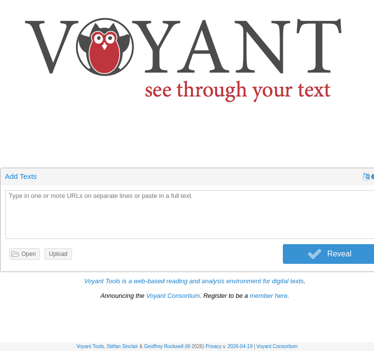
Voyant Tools (90, 346)
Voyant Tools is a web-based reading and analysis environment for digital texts (194, 281)
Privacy (214, 346)
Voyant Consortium (277, 346)
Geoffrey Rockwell (164, 346)
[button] (367, 9)
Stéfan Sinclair (122, 346)
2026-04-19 (239, 346)
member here (268, 295)
